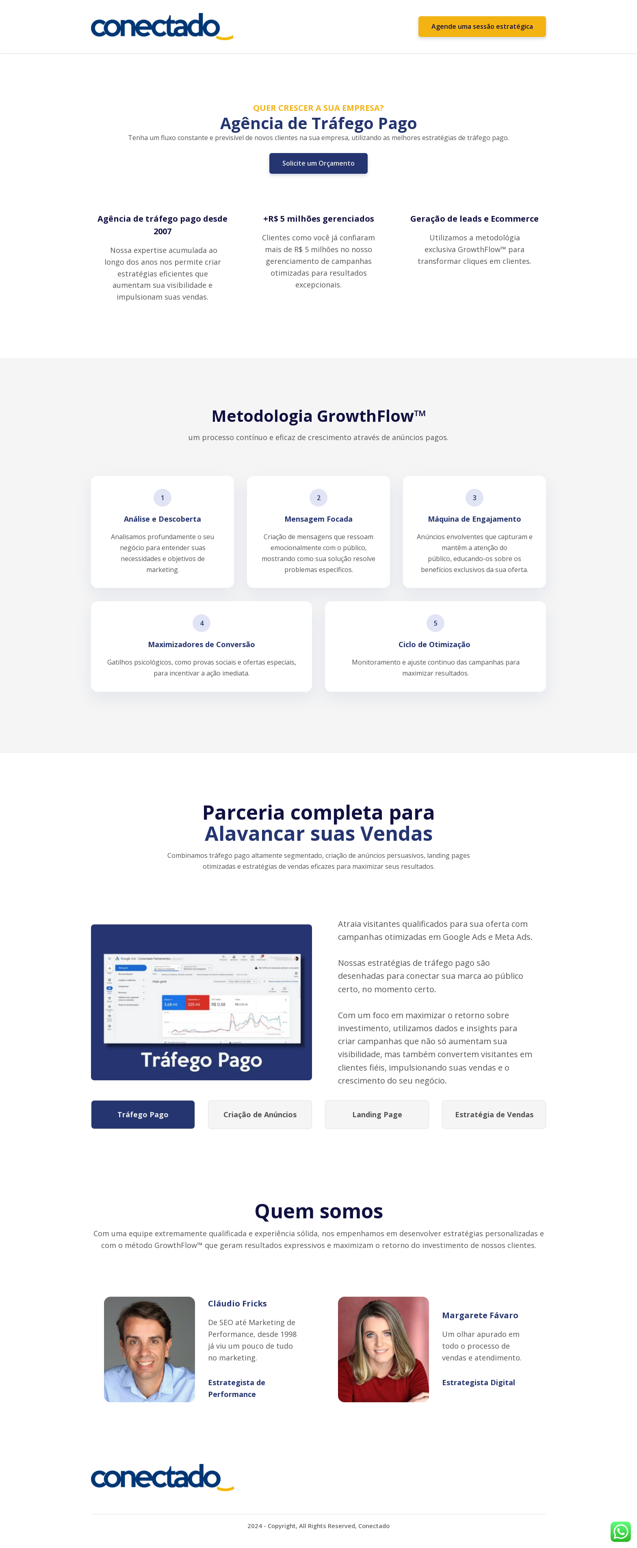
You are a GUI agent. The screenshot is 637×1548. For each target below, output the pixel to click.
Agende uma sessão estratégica (482, 26)
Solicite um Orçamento (318, 163)
